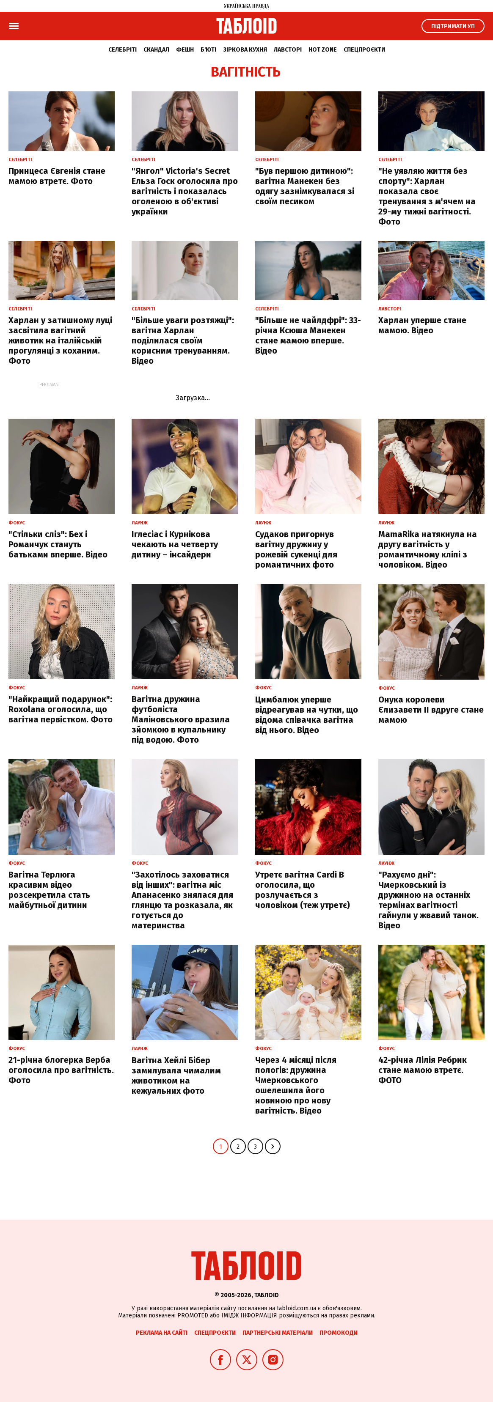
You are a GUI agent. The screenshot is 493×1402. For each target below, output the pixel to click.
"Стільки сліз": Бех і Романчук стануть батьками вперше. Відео (57, 544)
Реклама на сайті (161, 1332)
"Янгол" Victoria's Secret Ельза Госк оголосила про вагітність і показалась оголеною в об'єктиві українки (185, 191)
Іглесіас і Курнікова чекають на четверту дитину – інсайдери (175, 544)
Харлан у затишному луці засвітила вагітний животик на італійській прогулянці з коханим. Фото (60, 340)
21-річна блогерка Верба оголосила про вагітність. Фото (61, 1070)
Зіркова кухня (245, 49)
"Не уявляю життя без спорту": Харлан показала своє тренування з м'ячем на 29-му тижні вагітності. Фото (427, 196)
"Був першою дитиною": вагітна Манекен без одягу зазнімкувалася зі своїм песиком (304, 186)
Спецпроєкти (364, 49)
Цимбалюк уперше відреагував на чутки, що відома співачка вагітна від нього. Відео (306, 714)
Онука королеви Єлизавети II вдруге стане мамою (431, 709)
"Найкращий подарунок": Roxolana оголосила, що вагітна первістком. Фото (60, 709)
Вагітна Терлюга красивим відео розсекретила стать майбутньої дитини (49, 890)
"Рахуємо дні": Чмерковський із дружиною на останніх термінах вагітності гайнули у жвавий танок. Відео (428, 900)
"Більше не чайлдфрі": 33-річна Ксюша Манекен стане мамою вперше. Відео (308, 335)
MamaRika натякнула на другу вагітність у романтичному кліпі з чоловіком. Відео (427, 549)
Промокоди (338, 1332)
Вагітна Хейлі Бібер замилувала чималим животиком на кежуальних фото (176, 1075)
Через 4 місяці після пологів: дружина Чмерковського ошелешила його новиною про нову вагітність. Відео (295, 1085)
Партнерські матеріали (277, 1332)
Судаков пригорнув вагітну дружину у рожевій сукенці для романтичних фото (296, 549)
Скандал (156, 49)
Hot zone (322, 49)
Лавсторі (288, 49)
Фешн (185, 49)
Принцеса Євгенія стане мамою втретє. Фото (56, 176)
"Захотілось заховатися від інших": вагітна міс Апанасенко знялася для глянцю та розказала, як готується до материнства (182, 900)
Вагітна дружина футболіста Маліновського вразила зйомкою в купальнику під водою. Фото (181, 719)
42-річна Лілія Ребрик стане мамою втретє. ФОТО (422, 1070)
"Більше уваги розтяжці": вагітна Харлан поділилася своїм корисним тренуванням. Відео (183, 340)
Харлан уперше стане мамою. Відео (422, 325)
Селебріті (122, 49)
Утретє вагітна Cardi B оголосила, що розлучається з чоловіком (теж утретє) (302, 890)
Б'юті (208, 49)
